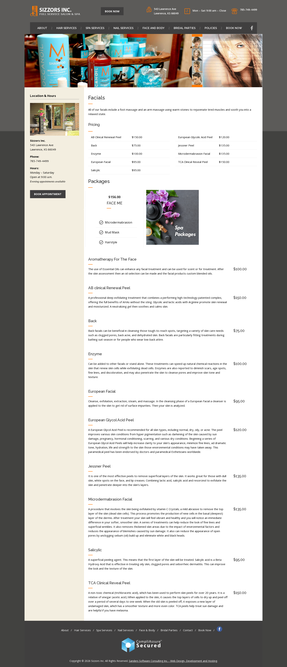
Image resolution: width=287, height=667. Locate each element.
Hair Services (68, 28)
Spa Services (97, 28)
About (44, 28)
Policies (213, 28)
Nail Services (125, 28)
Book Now (234, 28)
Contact (188, 630)
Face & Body (147, 630)
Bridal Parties (187, 28)
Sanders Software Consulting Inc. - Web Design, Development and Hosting (173, 661)
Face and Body (156, 28)
